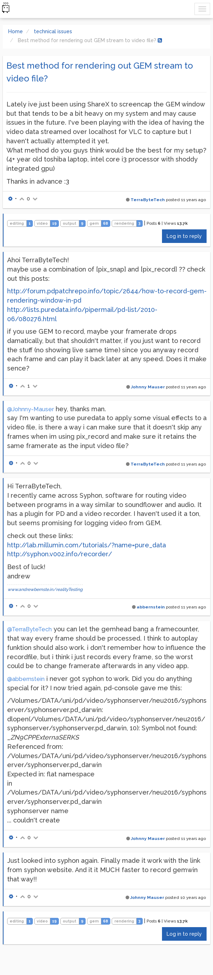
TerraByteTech (148, 199)
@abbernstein (26, 679)
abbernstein (151, 607)
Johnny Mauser (148, 386)
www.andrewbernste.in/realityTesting (44, 589)
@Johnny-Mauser (30, 409)
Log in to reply (184, 236)
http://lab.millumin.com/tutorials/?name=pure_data (86, 545)
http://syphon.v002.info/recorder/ (59, 554)
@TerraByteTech (29, 629)
